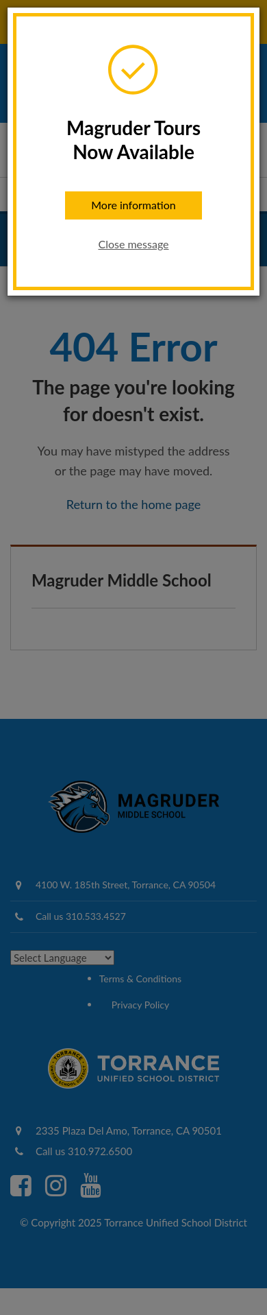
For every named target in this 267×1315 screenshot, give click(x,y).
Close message (133, 243)
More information (133, 204)
